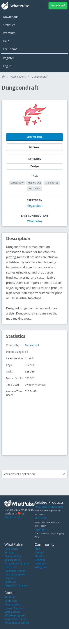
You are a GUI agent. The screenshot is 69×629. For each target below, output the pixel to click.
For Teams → (12, 49)
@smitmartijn (12, 517)
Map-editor (34, 188)
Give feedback (12, 556)
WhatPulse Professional (49, 506)
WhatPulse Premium (16, 563)
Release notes (12, 559)
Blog (37, 549)
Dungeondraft (40, 76)
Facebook (40, 563)
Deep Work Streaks (15, 585)
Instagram (41, 567)
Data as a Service (14, 574)
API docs (9, 552)
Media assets (12, 611)
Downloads (10, 17)
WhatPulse (34, 221)
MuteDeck (41, 518)
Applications (18, 76)
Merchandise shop (15, 619)
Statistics (9, 25)
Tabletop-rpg (51, 182)
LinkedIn (40, 559)
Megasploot (34, 206)
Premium (9, 33)
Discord (39, 552)
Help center (11, 549)
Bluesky (39, 556)
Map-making (34, 182)
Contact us (10, 600)
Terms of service (14, 608)
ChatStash (10, 581)
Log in (7, 66)
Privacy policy (12, 604)
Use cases (10, 567)
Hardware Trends (14, 570)
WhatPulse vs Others (16, 622)
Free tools (10, 578)
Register (8, 58)
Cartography (17, 182)
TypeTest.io (41, 529)
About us (9, 597)
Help (6, 41)
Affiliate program (14, 615)
